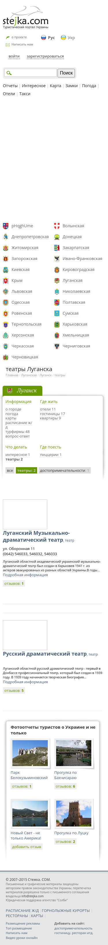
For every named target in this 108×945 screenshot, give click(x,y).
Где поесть (50, 447)
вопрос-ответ (17, 436)
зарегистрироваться (45, 56)
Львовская (22, 291)
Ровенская (22, 313)
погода (11, 413)
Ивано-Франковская (83, 258)
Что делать (16, 447)
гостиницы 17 (52, 413)
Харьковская (75, 324)
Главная (12, 375)
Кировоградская (79, 269)
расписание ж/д (18, 425)
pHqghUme (22, 225)
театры (59, 375)
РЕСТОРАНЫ (17, 915)
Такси (24, 93)
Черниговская (76, 346)
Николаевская (76, 291)
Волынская (73, 225)
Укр (71, 37)
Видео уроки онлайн (21, 938)
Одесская (21, 302)
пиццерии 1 (51, 454)
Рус (51, 37)
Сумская (71, 313)
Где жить (49, 401)
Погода (89, 85)
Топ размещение (19, 928)
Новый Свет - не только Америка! (26, 835)
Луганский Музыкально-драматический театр (38, 536)
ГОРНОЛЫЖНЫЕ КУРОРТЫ (66, 910)
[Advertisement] (54, 160)
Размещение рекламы (23, 923)
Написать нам (22, 44)
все (10, 470)
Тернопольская (26, 324)
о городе (13, 409)
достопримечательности (64, 470)
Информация (18, 401)
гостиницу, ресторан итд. (73, 933)
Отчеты (10, 85)
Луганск (45, 375)
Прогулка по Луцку (71, 832)
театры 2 (14, 459)
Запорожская (24, 258)
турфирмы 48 (17, 431)
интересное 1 (17, 454)
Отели (9, 93)
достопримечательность (73, 928)
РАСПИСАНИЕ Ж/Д (22, 910)
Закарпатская (76, 247)
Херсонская (23, 335)
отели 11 (48, 409)
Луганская (73, 280)
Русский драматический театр (50, 653)
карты (10, 418)
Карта (55, 85)
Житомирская (25, 247)
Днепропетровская (30, 236)
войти (14, 56)
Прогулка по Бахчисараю (65, 775)
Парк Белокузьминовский (29, 775)
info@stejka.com (32, 896)
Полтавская (74, 302)
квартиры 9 (50, 418)
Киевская (21, 269)
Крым (17, 280)
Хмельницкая (76, 335)
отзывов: (14, 583)
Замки (72, 85)
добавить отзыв (26, 846)
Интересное (34, 85)
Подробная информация (25, 574)
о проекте (19, 37)
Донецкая (72, 236)
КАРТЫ (37, 915)
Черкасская (23, 346)
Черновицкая (25, 357)
